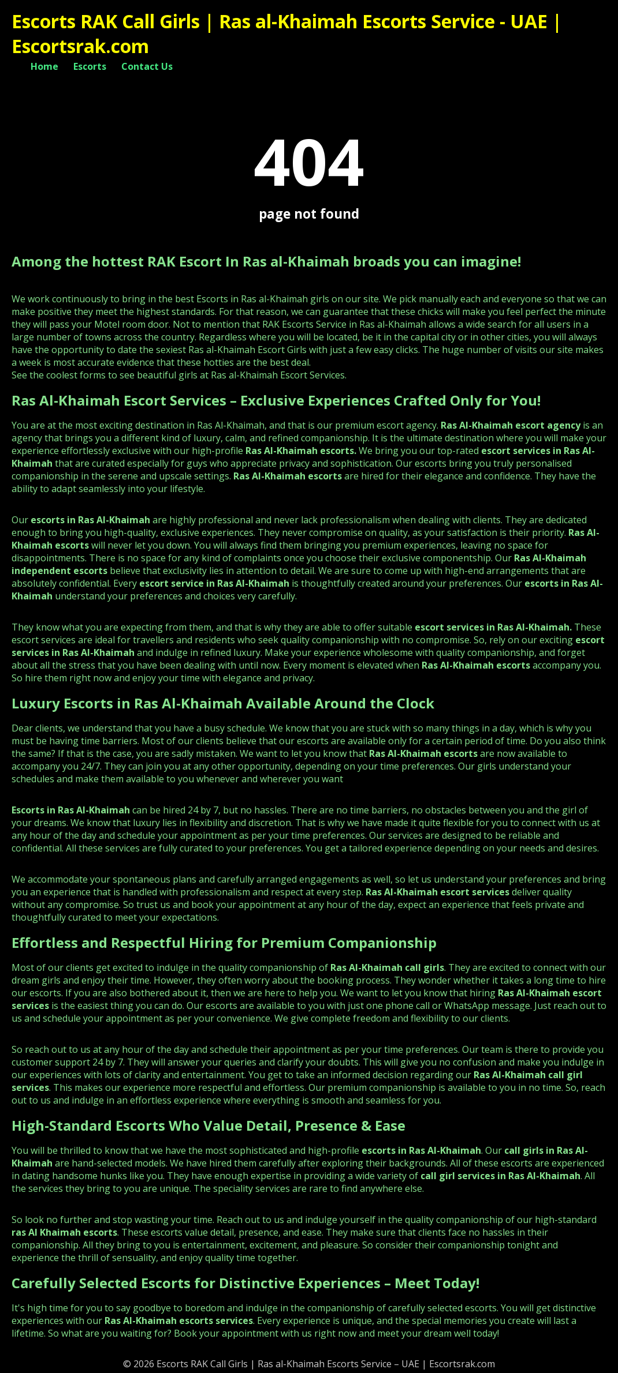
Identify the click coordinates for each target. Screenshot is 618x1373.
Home (44, 66)
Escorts (89, 66)
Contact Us (147, 66)
